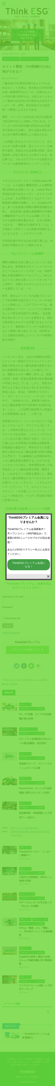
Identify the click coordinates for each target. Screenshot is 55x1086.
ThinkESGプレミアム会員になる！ (28, 564)
